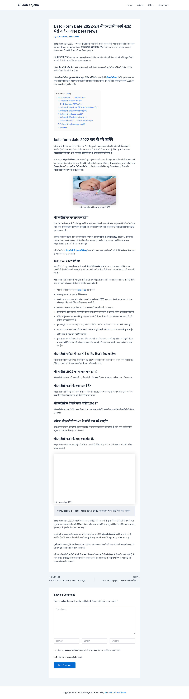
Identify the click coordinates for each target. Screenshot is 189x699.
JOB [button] (151, 5)
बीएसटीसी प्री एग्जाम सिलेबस (77, 250)
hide (68, 94)
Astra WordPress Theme (116, 692)
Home (131, 5)
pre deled (82, 290)
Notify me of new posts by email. (69, 657)
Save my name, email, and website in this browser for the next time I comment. (89, 650)
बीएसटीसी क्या (111, 77)
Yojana (141, 5)
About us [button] (164, 5)
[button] (153, 5)
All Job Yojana (28, 5)
